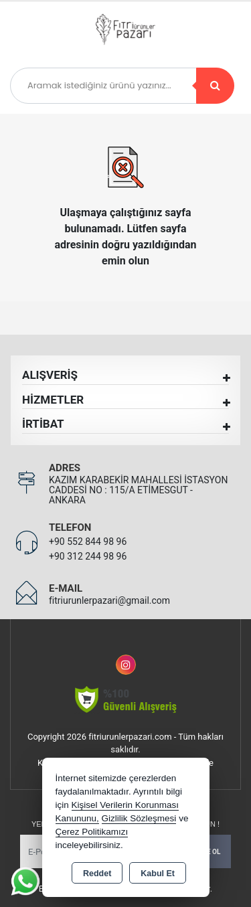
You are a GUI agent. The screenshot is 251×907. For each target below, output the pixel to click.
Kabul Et (158, 873)
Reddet (97, 873)
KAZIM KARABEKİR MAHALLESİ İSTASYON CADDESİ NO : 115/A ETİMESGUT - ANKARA (138, 490)
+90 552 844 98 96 (88, 541)
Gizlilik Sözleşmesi (139, 818)
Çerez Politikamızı (92, 832)
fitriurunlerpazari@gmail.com (109, 600)
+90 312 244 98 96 (88, 556)
